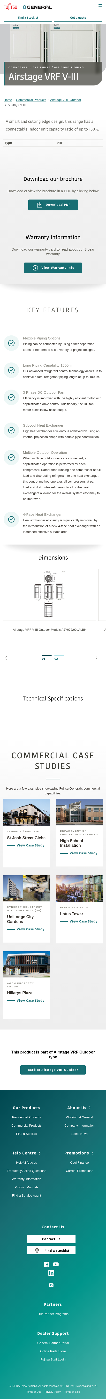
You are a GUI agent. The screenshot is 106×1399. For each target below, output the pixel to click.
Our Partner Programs (53, 1314)
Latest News (79, 1134)
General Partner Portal (53, 1343)
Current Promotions (79, 1171)
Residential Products (26, 1117)
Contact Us (51, 1239)
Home (8, 100)
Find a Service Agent (26, 1195)
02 (56, 659)
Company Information (79, 1125)
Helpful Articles (26, 1162)
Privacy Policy (54, 1391)
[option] (49, 608)
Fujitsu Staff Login (53, 1359)
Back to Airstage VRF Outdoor (53, 1070)
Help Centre (23, 1153)
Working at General (79, 1117)
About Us (76, 1108)
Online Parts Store (53, 1351)
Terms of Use (35, 1391)
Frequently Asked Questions (26, 1171)
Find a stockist (51, 1250)
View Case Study (29, 845)
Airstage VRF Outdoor (65, 100)
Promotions (76, 1153)
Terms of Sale (72, 1391)
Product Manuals (26, 1187)
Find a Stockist (28, 18)
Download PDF (53, 205)
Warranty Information (26, 1179)
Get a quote (78, 18)
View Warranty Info (54, 267)
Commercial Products (31, 100)
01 (43, 659)
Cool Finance (79, 1162)
